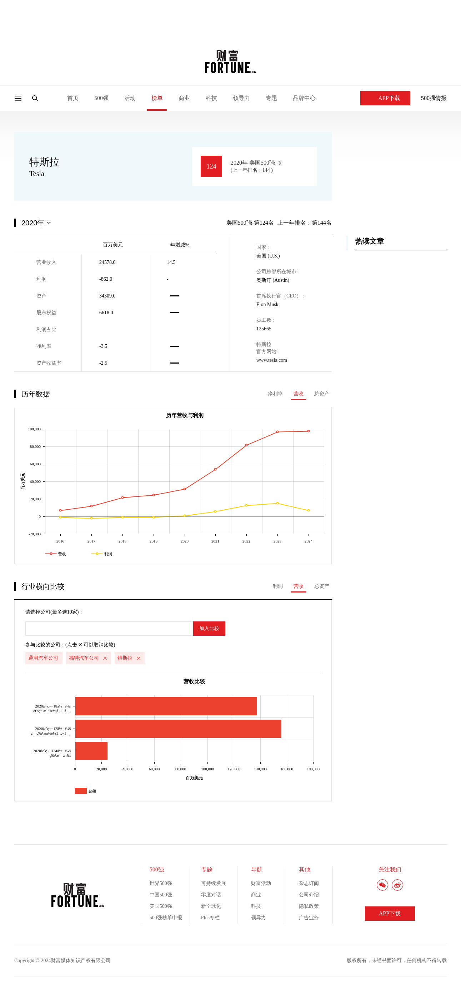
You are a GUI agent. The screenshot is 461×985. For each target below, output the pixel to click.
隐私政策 (309, 906)
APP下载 (385, 98)
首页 (73, 98)
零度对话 (211, 895)
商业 (184, 98)
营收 (299, 393)
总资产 (321, 393)
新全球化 (211, 906)
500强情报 (434, 98)
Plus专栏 (210, 917)
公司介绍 (309, 895)
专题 (271, 98)
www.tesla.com (271, 360)
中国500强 (161, 895)
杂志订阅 (309, 883)
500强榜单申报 (166, 917)
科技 (211, 98)
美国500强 (161, 906)
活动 (130, 98)
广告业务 (309, 917)
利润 (278, 586)
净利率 (275, 393)
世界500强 (161, 883)
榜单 (157, 98)
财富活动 (261, 883)
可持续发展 (213, 883)
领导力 (241, 98)
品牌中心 (304, 98)
